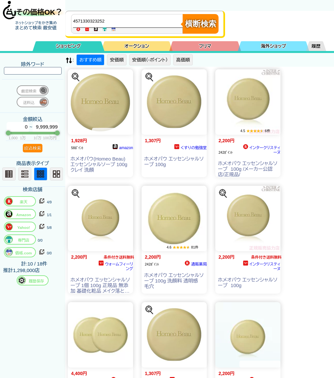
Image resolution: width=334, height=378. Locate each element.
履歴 (316, 46)
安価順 (117, 59)
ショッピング (68, 46)
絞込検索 (32, 148)
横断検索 (200, 23)
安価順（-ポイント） (150, 59)
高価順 (183, 59)
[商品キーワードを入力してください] (128, 20)
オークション (136, 46)
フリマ (205, 46)
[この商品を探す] (75, 77)
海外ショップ (273, 46)
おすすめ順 (90, 59)
